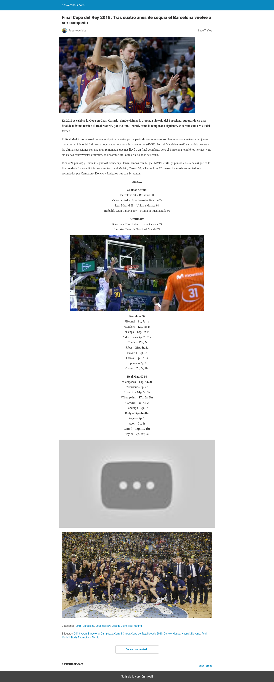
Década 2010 (119, 625)
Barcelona (88, 625)
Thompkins (84, 637)
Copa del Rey (102, 625)
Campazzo (107, 633)
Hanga (176, 633)
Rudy (74, 637)
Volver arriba (205, 665)
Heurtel (186, 633)
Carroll (118, 633)
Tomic (95, 637)
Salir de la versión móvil (137, 676)
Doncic (168, 633)
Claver (126, 633)
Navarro (195, 633)
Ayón (84, 633)
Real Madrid (135, 625)
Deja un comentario (137, 649)
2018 (78, 625)
